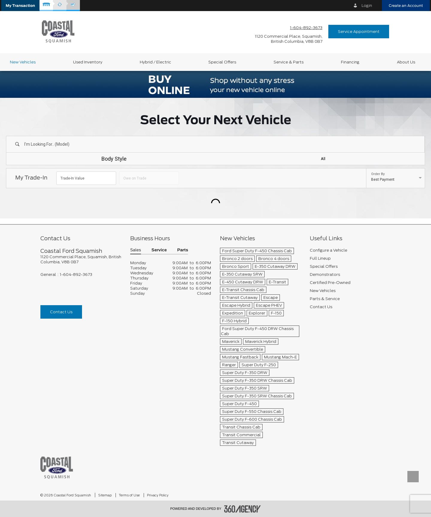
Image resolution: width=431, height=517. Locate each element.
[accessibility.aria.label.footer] (242, 509)
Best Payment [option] (382, 179)
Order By (378, 174)
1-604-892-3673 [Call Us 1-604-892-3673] (306, 27)
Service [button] (159, 250)
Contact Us (61, 312)
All (323, 158)
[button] (20, 5)
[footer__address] (80, 259)
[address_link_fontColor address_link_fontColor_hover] (288, 39)
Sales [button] (135, 250)
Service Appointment (359, 31)
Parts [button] (182, 250)
